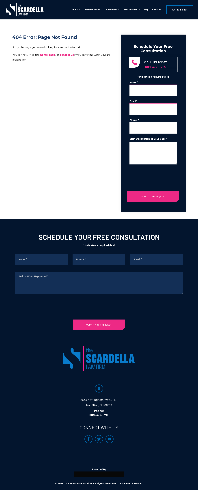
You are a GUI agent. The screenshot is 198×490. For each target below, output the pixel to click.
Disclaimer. (124, 483)
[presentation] (153, 177)
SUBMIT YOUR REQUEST (153, 196)
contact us (67, 54)
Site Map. (137, 483)
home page (47, 54)
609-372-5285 (180, 9)
